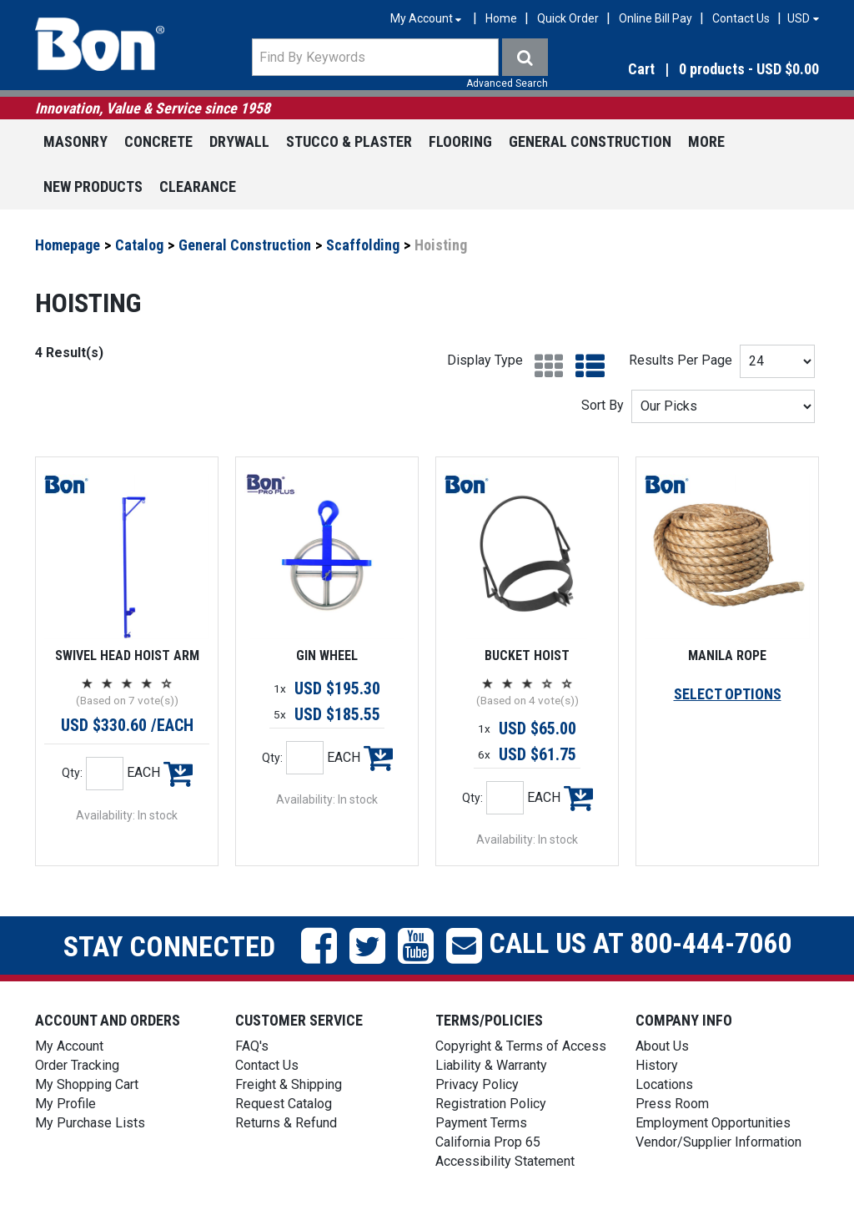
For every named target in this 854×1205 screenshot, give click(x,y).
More (706, 141)
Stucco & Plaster (349, 141)
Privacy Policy (477, 1084)
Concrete (158, 141)
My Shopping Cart (86, 1084)
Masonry (75, 141)
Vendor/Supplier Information (718, 1142)
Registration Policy (490, 1104)
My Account (69, 1046)
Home (501, 18)
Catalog (139, 245)
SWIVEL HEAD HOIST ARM (127, 655)
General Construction (590, 141)
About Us (662, 1046)
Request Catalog (283, 1104)
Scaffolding (362, 245)
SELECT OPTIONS (727, 694)
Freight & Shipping (288, 1084)
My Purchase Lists (90, 1123)
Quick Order (568, 18)
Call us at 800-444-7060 (636, 943)
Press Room (672, 1104)
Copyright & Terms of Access (520, 1046)
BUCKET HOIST (527, 655)
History (656, 1065)
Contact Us (741, 18)
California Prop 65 (487, 1142)
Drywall (239, 141)
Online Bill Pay (655, 18)
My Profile (65, 1104)
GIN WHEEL (327, 655)
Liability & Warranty (491, 1065)
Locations (664, 1084)
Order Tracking (77, 1065)
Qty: (72, 772)
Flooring (460, 141)
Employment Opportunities (713, 1123)
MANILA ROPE (727, 655)
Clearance (197, 186)
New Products (93, 186)
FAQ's (252, 1046)
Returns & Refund (286, 1123)
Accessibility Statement (505, 1161)
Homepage (67, 245)
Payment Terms (481, 1123)
